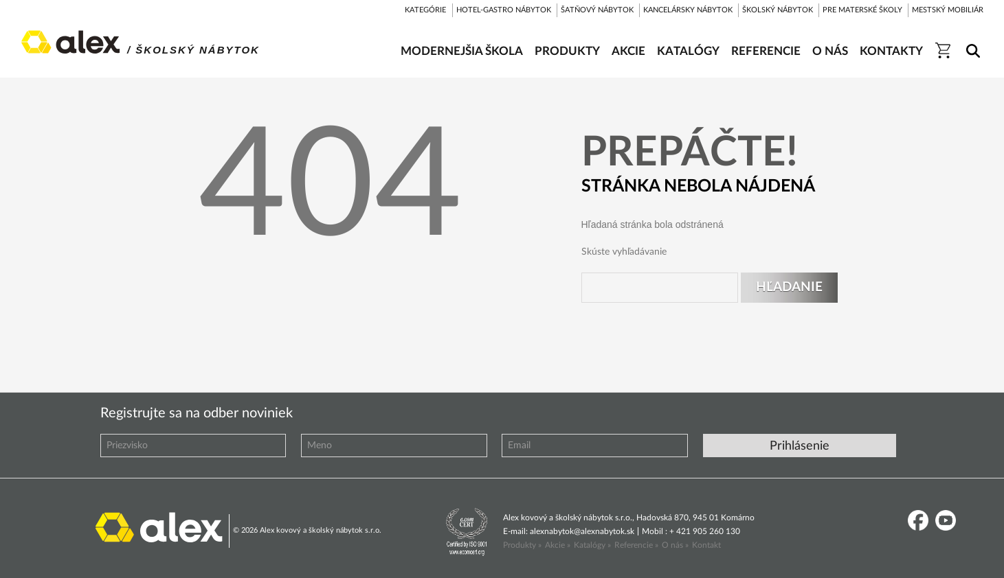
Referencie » (636, 545)
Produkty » (522, 545)
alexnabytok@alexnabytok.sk (582, 531)
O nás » (675, 545)
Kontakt (706, 545)
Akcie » (557, 545)
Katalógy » (592, 545)
